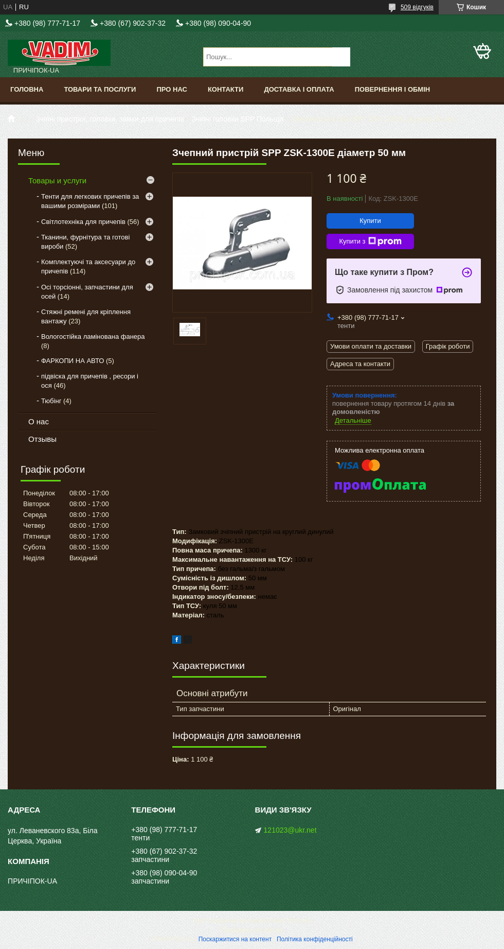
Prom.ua (300, 920)
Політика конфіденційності (315, 939)
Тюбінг (51, 401)
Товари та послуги (100, 89)
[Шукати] (341, 56)
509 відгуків (417, 7)
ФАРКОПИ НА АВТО (72, 361)
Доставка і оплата (299, 89)
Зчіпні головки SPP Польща (237, 119)
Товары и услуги (57, 180)
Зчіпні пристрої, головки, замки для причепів (110, 119)
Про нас (171, 89)
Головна (26, 89)
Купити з (370, 241)
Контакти (226, 89)
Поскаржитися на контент (235, 939)
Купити (370, 221)
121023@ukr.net (290, 830)
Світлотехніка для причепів (83, 222)
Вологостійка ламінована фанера (93, 336)
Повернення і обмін (392, 89)
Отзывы (42, 439)
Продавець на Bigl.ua (252, 930)
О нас (38, 421)
